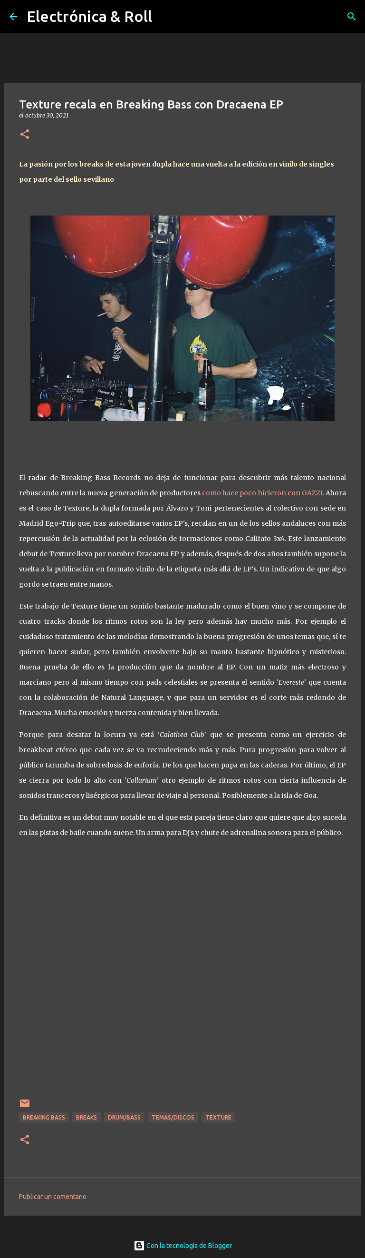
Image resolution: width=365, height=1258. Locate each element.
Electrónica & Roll (89, 16)
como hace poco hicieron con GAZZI (262, 493)
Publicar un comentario (52, 1196)
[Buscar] (351, 16)
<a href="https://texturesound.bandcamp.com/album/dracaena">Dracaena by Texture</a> (182, 980)
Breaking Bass (44, 1117)
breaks (86, 1117)
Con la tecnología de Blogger (183, 1245)
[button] (24, 134)
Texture (218, 1117)
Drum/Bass (124, 1117)
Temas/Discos (173, 1117)
